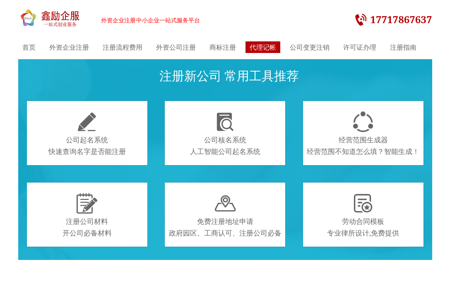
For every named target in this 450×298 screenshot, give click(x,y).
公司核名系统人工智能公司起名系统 (225, 133)
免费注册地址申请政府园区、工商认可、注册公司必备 (225, 215)
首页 (29, 47)
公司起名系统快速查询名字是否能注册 (87, 133)
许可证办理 (359, 47)
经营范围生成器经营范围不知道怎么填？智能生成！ (363, 133)
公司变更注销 (310, 47)
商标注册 (222, 47)
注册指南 (403, 47)
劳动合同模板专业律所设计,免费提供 (363, 215)
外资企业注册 (69, 47)
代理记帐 (263, 47)
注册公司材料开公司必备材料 (87, 215)
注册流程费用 (122, 47)
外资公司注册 (176, 47)
